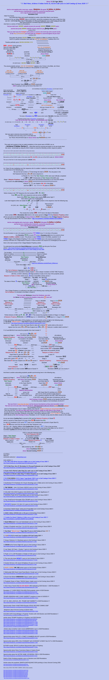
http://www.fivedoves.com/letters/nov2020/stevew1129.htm (20, 619)
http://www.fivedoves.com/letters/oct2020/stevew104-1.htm (16, 615)
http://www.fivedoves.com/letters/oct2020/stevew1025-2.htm (20, 611)
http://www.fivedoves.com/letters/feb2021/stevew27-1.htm (20, 541)
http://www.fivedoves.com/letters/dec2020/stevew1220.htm (20, 578)
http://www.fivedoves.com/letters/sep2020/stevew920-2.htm (20, 638)
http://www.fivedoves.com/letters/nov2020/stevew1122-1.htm (20, 593)
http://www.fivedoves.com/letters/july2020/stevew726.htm (15, 674)
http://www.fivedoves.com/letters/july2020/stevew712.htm (15, 672)
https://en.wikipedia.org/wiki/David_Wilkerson (45, 263)
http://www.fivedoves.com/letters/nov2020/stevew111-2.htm (20, 623)
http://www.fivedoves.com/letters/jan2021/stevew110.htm (19, 569)
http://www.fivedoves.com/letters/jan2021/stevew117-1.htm (20, 560)
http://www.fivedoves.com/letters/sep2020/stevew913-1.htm (20, 632)
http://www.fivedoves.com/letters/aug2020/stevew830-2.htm (16, 678)
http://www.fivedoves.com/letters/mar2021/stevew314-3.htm (20, 505)
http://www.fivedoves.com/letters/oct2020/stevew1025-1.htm (20, 598)
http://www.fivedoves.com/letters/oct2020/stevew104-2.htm (20, 656)
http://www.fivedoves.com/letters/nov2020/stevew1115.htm (20, 592)
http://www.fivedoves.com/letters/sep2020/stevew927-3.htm (20, 647)
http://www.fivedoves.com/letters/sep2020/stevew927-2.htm (16, 659)
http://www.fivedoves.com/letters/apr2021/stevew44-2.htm (20, 472)
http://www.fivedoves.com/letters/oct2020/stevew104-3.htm (16, 626)
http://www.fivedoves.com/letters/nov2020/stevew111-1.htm (20, 622)
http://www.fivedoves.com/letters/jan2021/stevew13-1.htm (20, 564)
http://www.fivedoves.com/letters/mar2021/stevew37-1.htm (20, 514)
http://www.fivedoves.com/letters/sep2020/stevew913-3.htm (20, 651)
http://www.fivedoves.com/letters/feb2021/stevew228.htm (47, 218)
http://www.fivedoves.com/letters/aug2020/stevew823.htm (15, 664)
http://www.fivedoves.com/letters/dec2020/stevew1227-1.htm (20, 573)
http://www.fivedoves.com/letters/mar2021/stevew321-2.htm (20, 484)
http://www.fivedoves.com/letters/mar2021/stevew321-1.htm (20, 493)
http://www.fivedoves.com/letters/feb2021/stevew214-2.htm (20, 537)
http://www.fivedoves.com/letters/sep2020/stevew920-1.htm (20, 642)
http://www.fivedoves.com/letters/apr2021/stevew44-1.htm (20, 463)
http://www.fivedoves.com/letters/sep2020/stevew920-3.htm (20, 630)
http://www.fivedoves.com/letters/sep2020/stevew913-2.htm (20, 633)
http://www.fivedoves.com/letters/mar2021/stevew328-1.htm (20, 480)
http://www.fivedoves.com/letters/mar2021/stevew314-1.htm (20, 496)
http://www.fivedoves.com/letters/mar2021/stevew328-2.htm (20, 475)
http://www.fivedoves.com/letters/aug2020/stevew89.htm (15, 676)
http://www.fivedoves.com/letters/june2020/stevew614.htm (15, 670)
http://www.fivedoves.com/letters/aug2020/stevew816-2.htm (16, 665)
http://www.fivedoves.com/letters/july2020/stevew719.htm (15, 673)
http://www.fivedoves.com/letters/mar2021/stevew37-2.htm (18, 510)
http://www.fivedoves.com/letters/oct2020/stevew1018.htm (20, 602)
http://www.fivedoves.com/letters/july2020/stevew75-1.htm (15, 671)
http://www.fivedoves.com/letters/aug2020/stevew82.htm (15, 675)
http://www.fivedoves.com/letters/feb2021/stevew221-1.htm (25, 248)
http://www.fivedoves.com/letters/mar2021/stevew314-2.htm (20, 501)
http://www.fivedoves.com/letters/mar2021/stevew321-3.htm (20, 489)
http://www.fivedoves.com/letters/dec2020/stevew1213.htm (20, 583)
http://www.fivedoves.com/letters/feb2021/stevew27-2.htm (20, 546)
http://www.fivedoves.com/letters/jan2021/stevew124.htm (19, 555)
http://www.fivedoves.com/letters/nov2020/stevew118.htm (20, 620)
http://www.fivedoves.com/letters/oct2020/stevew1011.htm (20, 607)
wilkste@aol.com (21, 457)
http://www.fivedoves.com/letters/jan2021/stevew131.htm (19, 551)
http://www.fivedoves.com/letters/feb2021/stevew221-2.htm (20, 528)
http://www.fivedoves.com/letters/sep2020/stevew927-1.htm (20, 625)
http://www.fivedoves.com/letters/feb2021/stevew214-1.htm (28, 323)
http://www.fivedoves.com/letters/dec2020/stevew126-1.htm (20, 587)
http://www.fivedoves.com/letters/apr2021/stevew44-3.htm (20, 467)
